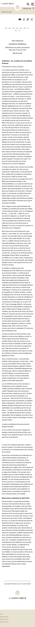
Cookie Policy (4, 619)
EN (14, 28)
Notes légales (4, 616)
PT (19, 30)
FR (21, 28)
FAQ (1, 614)
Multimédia (18, 53)
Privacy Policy (4, 622)
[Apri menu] (32, 4)
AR (6, 28)
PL (16, 30)
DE (10, 28)
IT (28, 28)
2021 (10, 12)
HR (25, 28)
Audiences (5, 12)
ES (17, 28)
